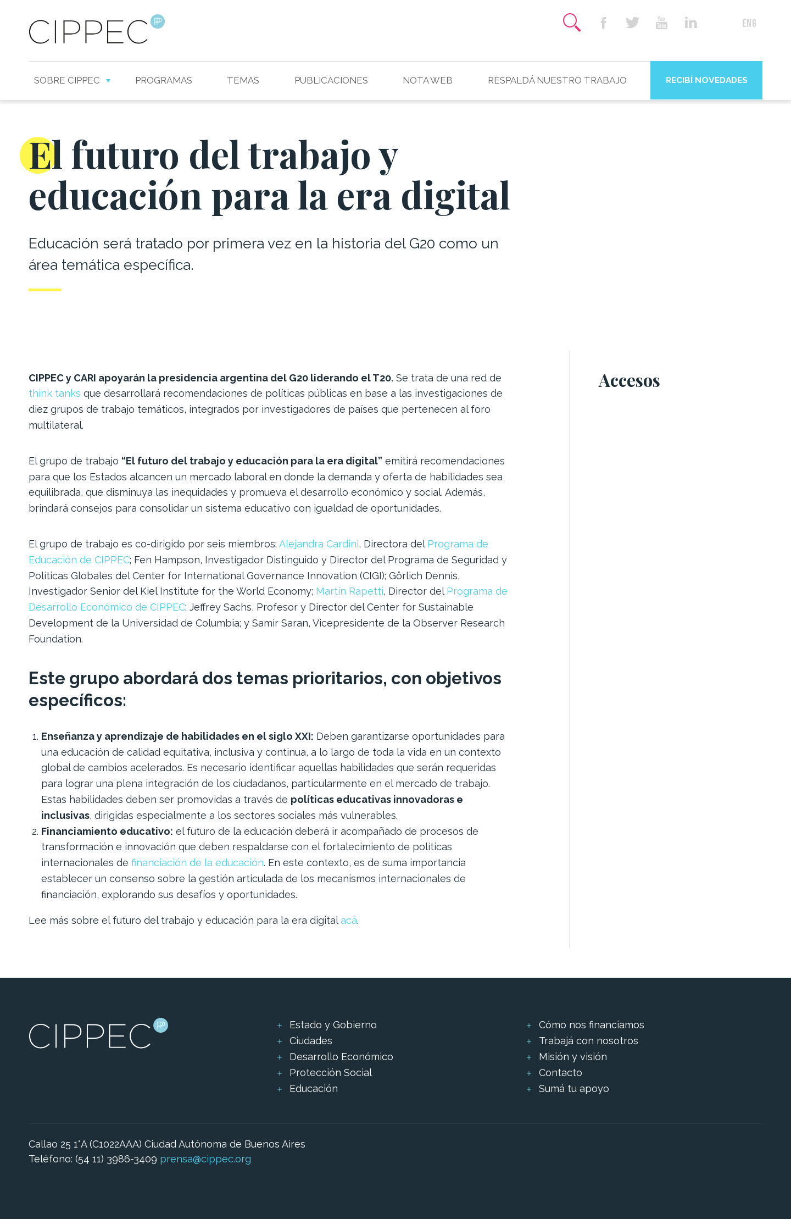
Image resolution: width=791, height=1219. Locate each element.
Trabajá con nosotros (588, 1040)
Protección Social (330, 1072)
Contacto (560, 1072)
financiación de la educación (197, 862)
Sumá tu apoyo (574, 1088)
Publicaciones (331, 80)
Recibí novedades (707, 80)
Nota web (428, 80)
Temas (243, 80)
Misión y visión (573, 1056)
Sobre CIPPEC (67, 80)
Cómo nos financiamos (591, 1024)
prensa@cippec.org (205, 1159)
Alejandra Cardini (319, 544)
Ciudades (310, 1040)
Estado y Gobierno (333, 1024)
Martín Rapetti (349, 591)
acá (349, 920)
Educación (313, 1088)
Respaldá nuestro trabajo (557, 80)
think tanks (55, 393)
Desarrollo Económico (341, 1056)
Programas (163, 80)
